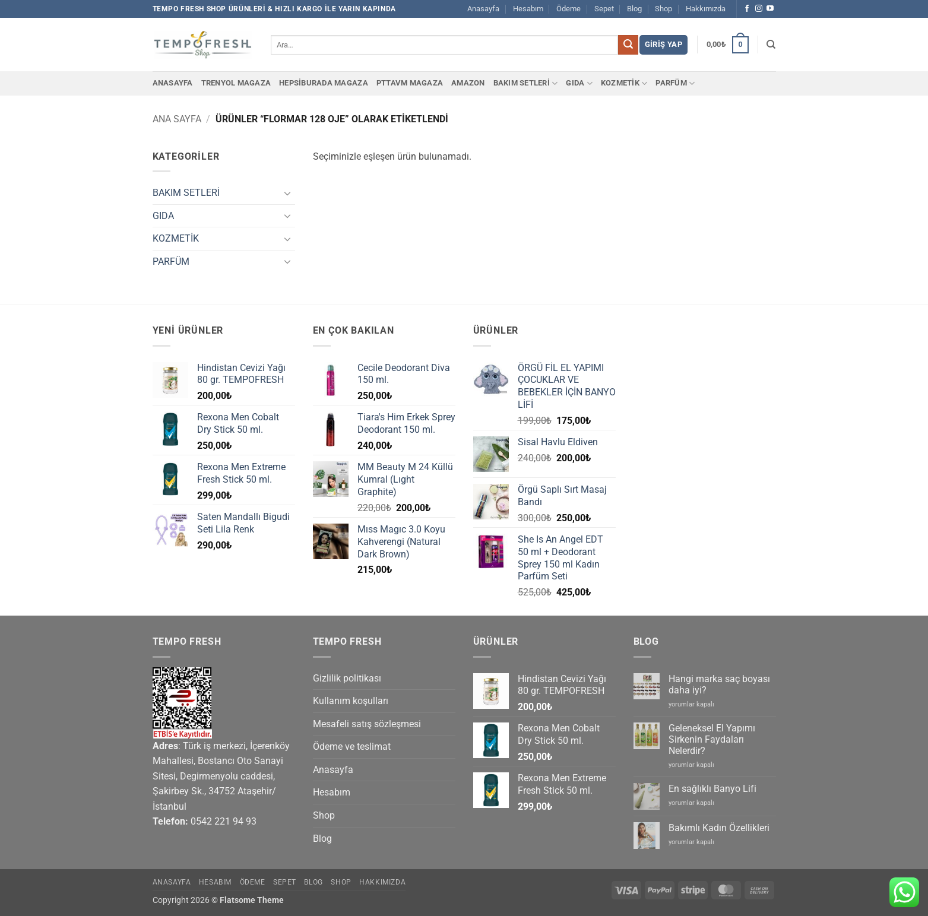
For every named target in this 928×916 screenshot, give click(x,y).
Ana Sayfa (177, 119)
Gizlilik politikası (347, 678)
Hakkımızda (706, 8)
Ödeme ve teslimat (352, 746)
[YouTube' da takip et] (770, 9)
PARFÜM (675, 83)
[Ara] (771, 44)
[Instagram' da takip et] (758, 9)
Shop (663, 8)
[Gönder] (628, 45)
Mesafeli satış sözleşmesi (367, 724)
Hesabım (528, 8)
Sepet (604, 8)
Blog (634, 8)
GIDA (579, 83)
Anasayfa (483, 8)
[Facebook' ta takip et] (746, 9)
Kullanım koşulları (350, 700)
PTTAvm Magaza (409, 82)
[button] (663, 45)
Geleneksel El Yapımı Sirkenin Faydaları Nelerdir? (712, 739)
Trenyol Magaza (236, 82)
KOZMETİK (624, 83)
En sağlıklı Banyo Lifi (712, 788)
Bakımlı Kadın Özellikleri (719, 827)
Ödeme (568, 8)
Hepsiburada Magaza (323, 82)
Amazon (468, 82)
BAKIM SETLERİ (525, 83)
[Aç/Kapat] (288, 193)
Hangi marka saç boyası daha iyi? (719, 684)
